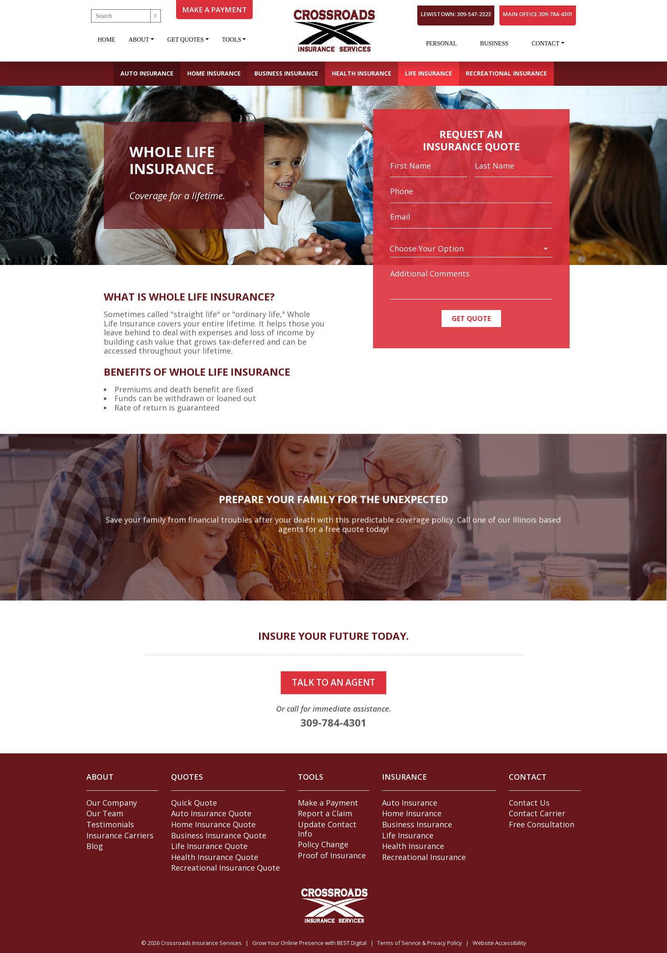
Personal (441, 43)
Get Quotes (185, 40)
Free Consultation (541, 824)
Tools (231, 40)
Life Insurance (428, 73)
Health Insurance (361, 73)
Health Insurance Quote (214, 857)
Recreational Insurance (506, 73)
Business (494, 43)
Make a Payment (328, 803)
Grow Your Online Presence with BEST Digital (309, 943)
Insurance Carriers (120, 835)
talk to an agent (333, 722)
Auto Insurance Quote (211, 813)
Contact (545, 43)
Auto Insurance (147, 73)
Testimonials (110, 824)
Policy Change (323, 844)
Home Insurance (214, 73)
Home (106, 40)
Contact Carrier (537, 813)
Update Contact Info (327, 829)
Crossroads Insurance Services (201, 943)
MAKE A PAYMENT (214, 9)
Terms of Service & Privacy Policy (419, 943)
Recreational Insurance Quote (225, 868)
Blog (94, 846)
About (138, 40)
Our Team (104, 813)
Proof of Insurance (332, 855)
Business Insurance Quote (218, 835)
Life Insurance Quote (209, 846)
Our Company (111, 803)
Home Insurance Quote (213, 824)
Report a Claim (325, 813)
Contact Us (529, 803)
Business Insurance (286, 73)
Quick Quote (194, 803)
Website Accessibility (499, 943)
